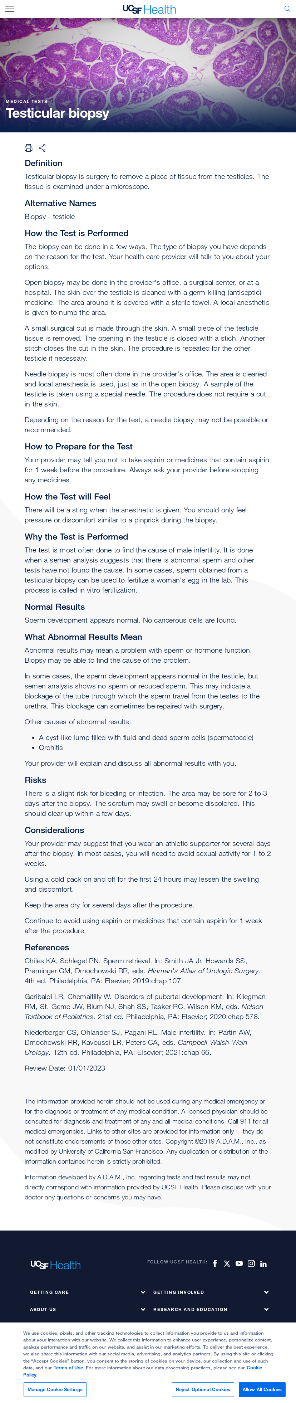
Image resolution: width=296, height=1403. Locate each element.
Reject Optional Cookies (203, 1394)
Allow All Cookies (262, 1394)
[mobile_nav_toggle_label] (9, 9)
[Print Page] (29, 148)
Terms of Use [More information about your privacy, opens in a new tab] (68, 1372)
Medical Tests (27, 101)
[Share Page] (42, 148)
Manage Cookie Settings (55, 1394)
